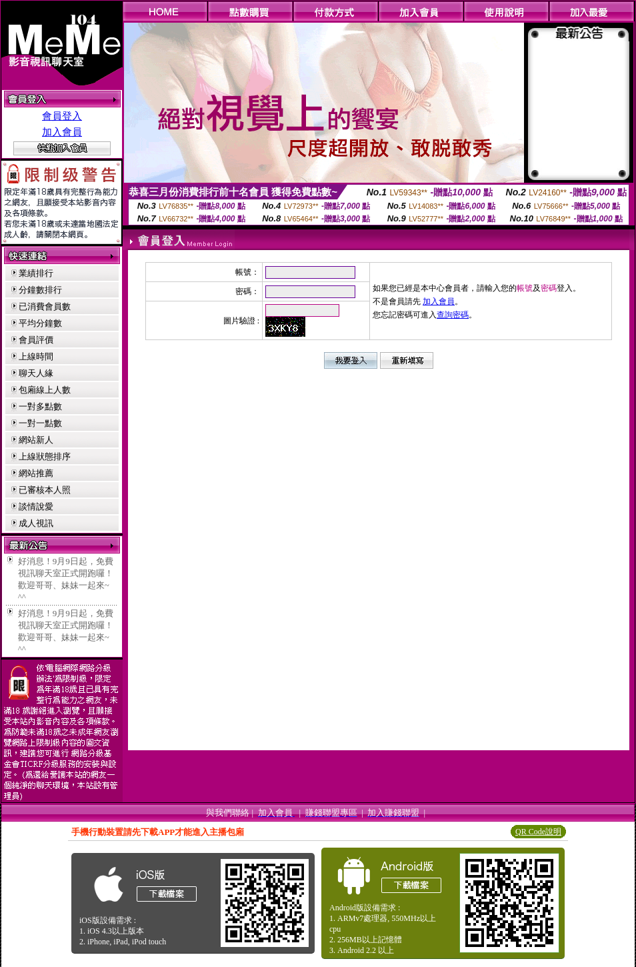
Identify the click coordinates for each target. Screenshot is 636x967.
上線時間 (36, 356)
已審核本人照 (45, 490)
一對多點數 (40, 406)
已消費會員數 (45, 306)
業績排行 (36, 273)
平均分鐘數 (40, 323)
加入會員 (62, 132)
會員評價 (36, 340)
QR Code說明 (538, 831)
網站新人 (36, 440)
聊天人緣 (36, 373)
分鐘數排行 (40, 290)
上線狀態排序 (45, 456)
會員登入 (62, 116)
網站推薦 (36, 473)
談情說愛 (36, 507)
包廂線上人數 (45, 390)
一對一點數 (40, 423)
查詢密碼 (453, 314)
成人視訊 (36, 523)
